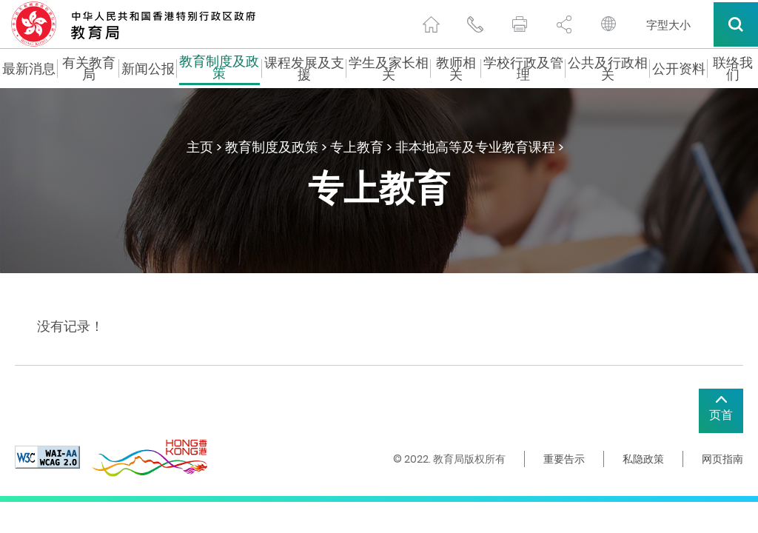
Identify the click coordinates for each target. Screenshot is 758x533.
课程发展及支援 (304, 69)
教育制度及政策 (219, 69)
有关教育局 (88, 69)
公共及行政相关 (608, 69)
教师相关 (456, 69)
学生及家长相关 (389, 69)
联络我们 (733, 69)
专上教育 (356, 147)
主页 (200, 147)
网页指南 (722, 459)
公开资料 (678, 69)
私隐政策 (643, 459)
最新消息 (29, 69)
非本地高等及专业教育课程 (475, 147)
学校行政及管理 (523, 69)
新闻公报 (148, 69)
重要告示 (564, 459)
